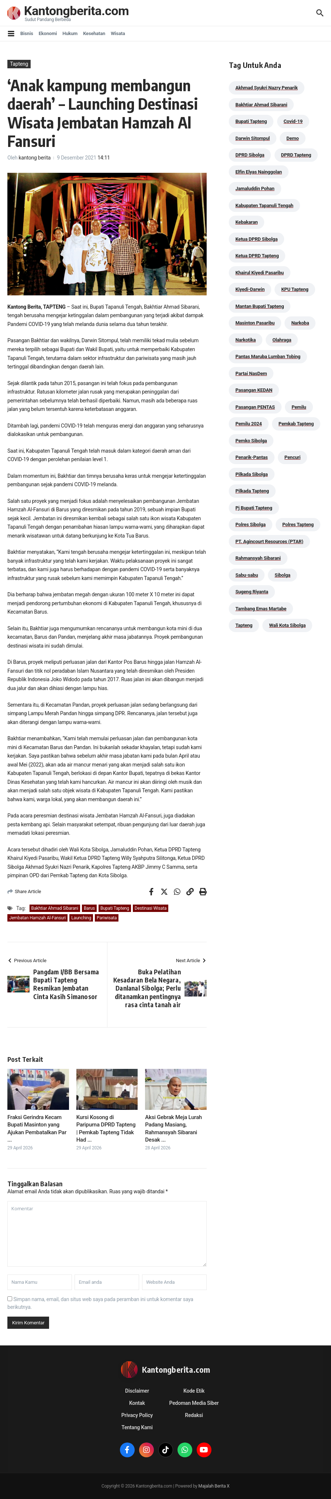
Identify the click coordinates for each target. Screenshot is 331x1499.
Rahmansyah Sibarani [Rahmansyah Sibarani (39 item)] (258, 558)
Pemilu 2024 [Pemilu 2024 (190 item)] (248, 423)
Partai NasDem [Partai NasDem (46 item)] (251, 373)
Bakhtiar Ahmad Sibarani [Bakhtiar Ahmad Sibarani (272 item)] (261, 104)
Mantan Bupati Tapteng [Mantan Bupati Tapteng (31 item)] (259, 306)
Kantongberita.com (78, 10)
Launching (81, 917)
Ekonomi (48, 33)
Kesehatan (94, 33)
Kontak (137, 1403)
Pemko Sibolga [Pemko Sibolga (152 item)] (251, 440)
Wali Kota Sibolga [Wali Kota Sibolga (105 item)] (287, 625)
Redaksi (194, 1415)
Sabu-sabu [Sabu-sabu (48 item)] (246, 575)
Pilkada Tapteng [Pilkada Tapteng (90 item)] (252, 491)
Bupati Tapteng (114, 908)
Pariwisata (107, 917)
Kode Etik (193, 1391)
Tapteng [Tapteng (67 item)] (243, 625)
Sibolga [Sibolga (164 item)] (282, 575)
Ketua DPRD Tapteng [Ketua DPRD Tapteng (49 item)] (257, 255)
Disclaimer (137, 1391)
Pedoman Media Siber (194, 1403)
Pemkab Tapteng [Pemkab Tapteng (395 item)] (296, 423)
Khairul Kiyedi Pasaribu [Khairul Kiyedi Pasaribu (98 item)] (259, 272)
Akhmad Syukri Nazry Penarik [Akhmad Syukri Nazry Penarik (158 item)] (266, 87)
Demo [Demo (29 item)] (292, 138)
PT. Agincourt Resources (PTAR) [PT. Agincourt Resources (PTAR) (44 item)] (269, 541)
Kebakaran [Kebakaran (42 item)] (246, 222)
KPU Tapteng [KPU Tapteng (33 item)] (294, 289)
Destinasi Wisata (150, 908)
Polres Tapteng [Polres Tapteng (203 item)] (298, 524)
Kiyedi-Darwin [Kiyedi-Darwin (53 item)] (250, 289)
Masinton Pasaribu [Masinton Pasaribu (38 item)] (255, 323)
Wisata (118, 33)
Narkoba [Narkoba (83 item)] (300, 323)
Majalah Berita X (214, 1486)
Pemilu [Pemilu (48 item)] (299, 407)
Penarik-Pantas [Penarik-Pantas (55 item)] (251, 457)
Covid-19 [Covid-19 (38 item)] (293, 121)
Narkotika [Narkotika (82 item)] (245, 340)
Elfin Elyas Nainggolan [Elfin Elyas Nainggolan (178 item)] (258, 172)
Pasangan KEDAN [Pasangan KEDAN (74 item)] (253, 390)
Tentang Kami (136, 1427)
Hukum (69, 33)
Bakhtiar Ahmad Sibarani (54, 908)
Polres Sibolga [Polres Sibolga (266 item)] (250, 524)
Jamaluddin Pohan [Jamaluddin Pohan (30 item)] (255, 188)
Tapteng (19, 64)
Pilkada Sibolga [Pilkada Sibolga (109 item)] (251, 474)
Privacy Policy (137, 1415)
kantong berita (35, 158)
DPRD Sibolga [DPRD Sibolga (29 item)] (249, 155)
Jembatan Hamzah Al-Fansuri (37, 917)
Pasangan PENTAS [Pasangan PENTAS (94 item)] (255, 407)
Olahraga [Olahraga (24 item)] (281, 340)
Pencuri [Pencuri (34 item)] (293, 457)
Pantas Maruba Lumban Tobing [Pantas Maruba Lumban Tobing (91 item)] (267, 356)
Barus (89, 908)
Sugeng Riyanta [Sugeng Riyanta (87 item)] (251, 591)
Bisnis (26, 33)
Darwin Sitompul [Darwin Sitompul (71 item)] (252, 138)
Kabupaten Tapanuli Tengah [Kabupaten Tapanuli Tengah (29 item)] (264, 205)
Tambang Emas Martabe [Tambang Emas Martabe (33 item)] (260, 608)
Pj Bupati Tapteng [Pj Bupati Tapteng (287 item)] (253, 508)
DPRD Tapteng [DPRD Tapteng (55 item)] (296, 155)
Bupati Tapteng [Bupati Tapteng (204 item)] (251, 121)
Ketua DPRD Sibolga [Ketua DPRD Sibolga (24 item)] (256, 239)
